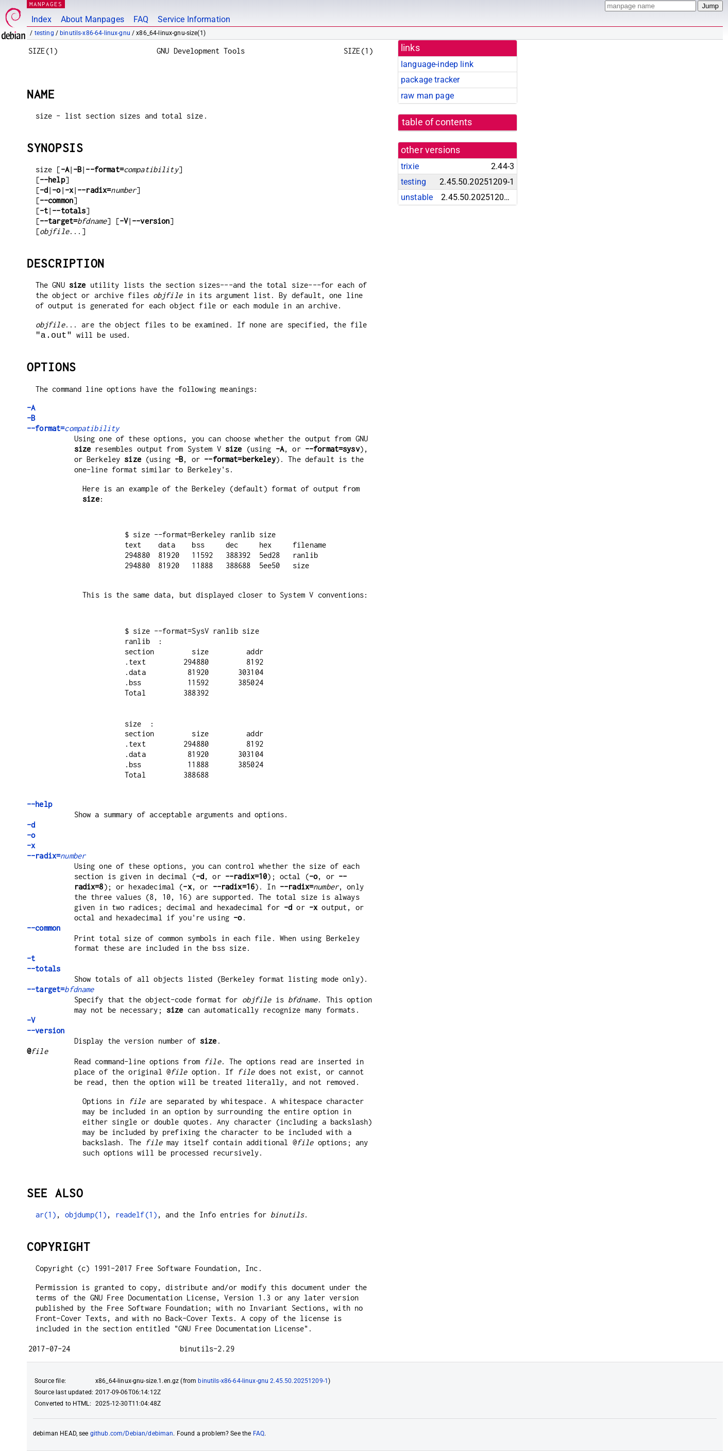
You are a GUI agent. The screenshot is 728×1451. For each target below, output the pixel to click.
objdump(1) (86, 1214)
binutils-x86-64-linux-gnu (95, 33)
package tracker (430, 80)
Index (41, 19)
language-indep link (437, 64)
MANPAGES (45, 4)
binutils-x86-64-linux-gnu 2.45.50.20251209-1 (263, 1380)
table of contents (437, 122)
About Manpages (92, 19)
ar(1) (46, 1214)
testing (44, 33)
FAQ (140, 19)
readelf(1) (136, 1214)
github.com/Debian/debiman (132, 1433)
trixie (410, 166)
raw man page (427, 96)
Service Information (194, 19)
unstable (417, 197)
